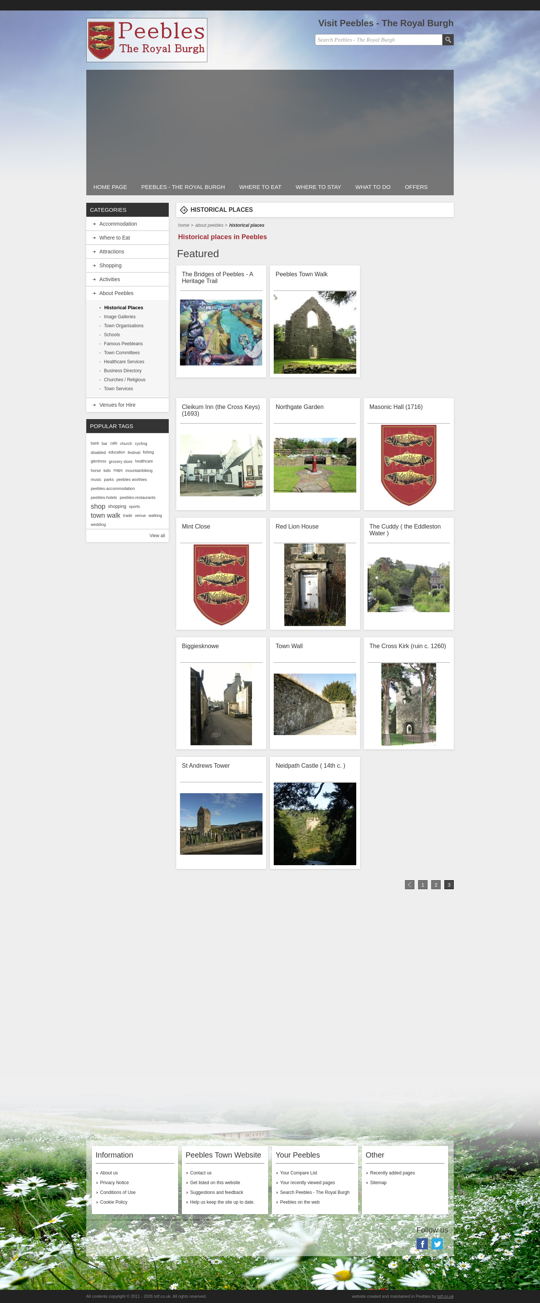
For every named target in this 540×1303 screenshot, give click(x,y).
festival (134, 452)
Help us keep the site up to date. (222, 1202)
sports (134, 506)
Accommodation (118, 224)
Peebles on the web (300, 1202)
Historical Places (123, 307)
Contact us (201, 1173)
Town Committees (122, 352)
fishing (148, 452)
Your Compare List (298, 1173)
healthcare (144, 461)
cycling (141, 443)
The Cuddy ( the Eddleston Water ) (405, 529)
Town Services (118, 388)
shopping (117, 506)
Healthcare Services (124, 361)
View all (157, 535)
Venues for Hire (117, 405)
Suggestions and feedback (216, 1192)
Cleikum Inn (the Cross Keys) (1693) (221, 410)
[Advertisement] (270, 122)
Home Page (110, 187)
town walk (105, 515)
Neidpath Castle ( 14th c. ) (310, 765)
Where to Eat (260, 187)
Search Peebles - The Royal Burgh (315, 1192)
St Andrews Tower (206, 765)
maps (118, 470)
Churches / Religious (125, 379)
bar (105, 443)
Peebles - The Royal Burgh (183, 187)
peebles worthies (132, 479)
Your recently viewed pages (307, 1182)
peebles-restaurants (137, 497)
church (126, 443)
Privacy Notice (114, 1182)
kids (107, 470)
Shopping (110, 265)
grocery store (120, 461)
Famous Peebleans (123, 343)
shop (98, 506)
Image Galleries (119, 316)
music (96, 479)
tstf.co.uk (445, 1296)
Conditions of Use (118, 1192)
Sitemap (378, 1182)
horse (96, 470)
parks (109, 479)
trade (127, 515)
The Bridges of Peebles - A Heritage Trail (217, 277)
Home (183, 225)
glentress (98, 461)
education (116, 452)
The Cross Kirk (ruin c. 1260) (407, 646)
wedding (98, 524)
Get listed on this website (215, 1182)
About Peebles (209, 225)
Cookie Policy (114, 1202)
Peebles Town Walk (302, 274)
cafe (113, 443)
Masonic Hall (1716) (396, 407)
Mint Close (196, 526)
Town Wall (289, 646)
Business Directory (122, 370)
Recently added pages (392, 1173)
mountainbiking (139, 470)
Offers (416, 187)
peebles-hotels (104, 497)
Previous (409, 884)
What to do (373, 187)
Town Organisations (123, 325)
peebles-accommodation (113, 488)
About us (109, 1173)
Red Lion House (297, 526)
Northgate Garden (300, 407)
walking (155, 515)
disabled (98, 452)
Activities (109, 279)
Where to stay (318, 187)
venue (140, 515)
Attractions (111, 252)
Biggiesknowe (200, 646)
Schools (112, 334)
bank (95, 443)
